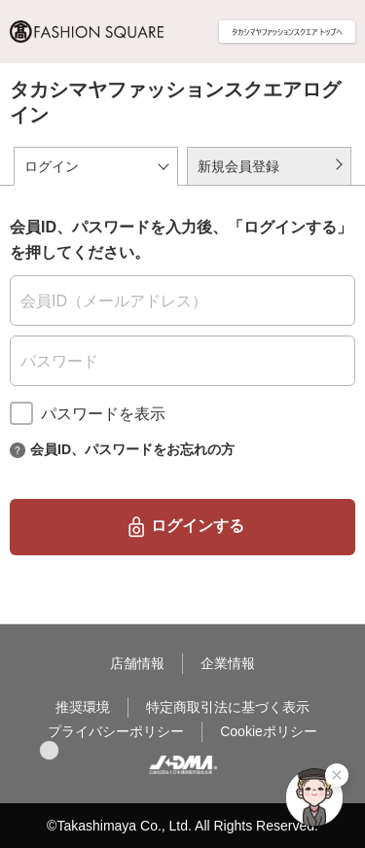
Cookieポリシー (268, 731)
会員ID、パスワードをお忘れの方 (132, 448)
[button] (49, 750)
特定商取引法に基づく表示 (228, 707)
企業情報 (228, 663)
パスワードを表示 (103, 414)
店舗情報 (137, 663)
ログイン (51, 166)
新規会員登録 (238, 166)
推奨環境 (82, 707)
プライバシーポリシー (116, 731)
